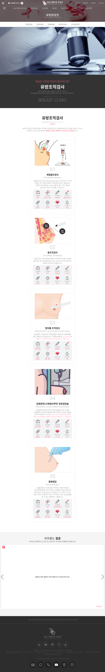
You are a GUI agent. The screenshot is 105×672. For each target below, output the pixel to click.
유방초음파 (40, 24)
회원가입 (85, 3)
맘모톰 (54, 8)
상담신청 (93, 3)
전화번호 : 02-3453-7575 (42, 652)
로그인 (78, 3)
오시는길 (101, 3)
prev (2, 577)
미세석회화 (64, 8)
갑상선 (74, 8)
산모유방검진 (75, 24)
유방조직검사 (63, 24)
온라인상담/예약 (86, 8)
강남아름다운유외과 (20, 8)
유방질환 (45, 8)
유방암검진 (34, 8)
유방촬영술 (51, 24)
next (102, 577)
